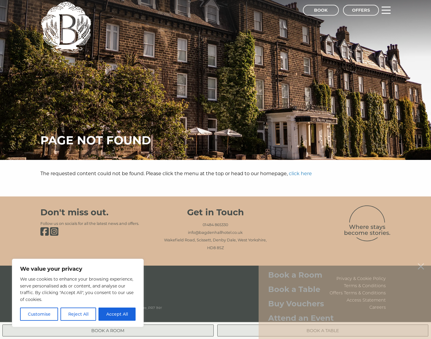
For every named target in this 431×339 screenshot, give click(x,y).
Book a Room (295, 261)
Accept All (117, 314)
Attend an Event (301, 304)
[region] (78, 293)
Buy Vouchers (296, 289)
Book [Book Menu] (321, 10)
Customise (39, 314)
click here (300, 173)
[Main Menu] (386, 10)
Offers (361, 10)
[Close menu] (421, 252)
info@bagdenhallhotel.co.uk (215, 232)
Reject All (78, 314)
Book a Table (294, 275)
